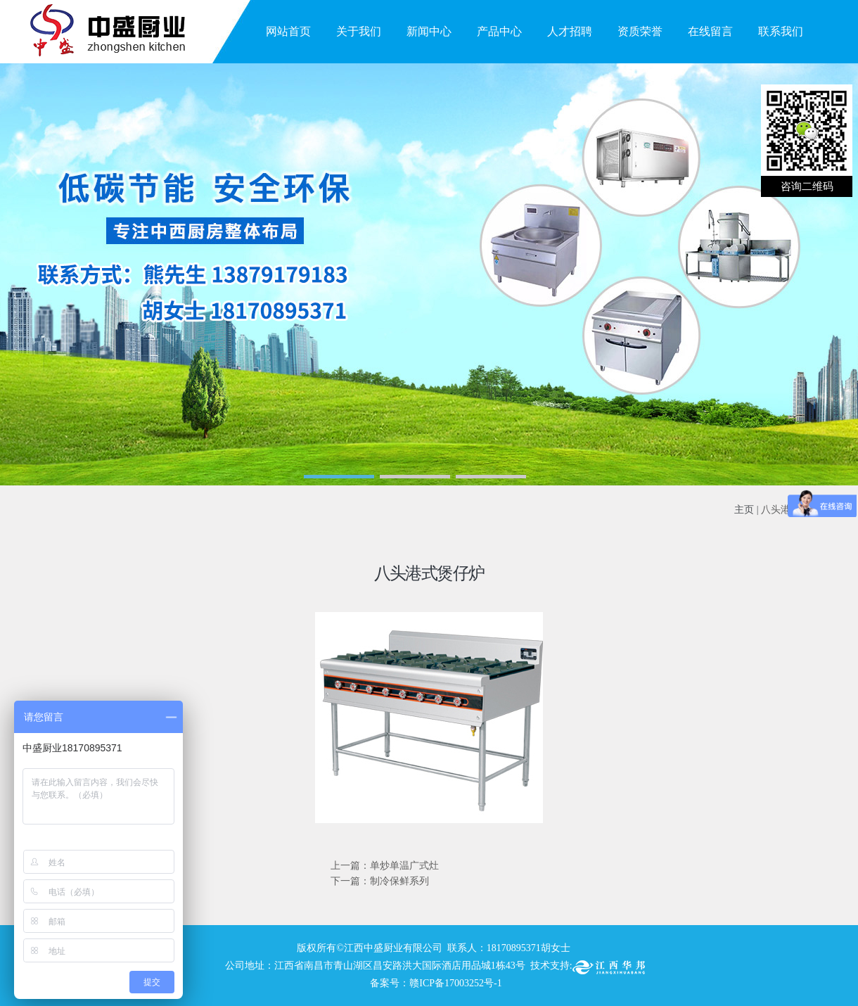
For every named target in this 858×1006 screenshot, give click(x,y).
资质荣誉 (639, 31)
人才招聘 (569, 31)
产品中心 (499, 31)
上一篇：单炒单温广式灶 (385, 865)
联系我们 (780, 31)
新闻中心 (429, 31)
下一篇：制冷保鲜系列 (380, 881)
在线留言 (710, 31)
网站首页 (288, 31)
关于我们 (358, 31)
